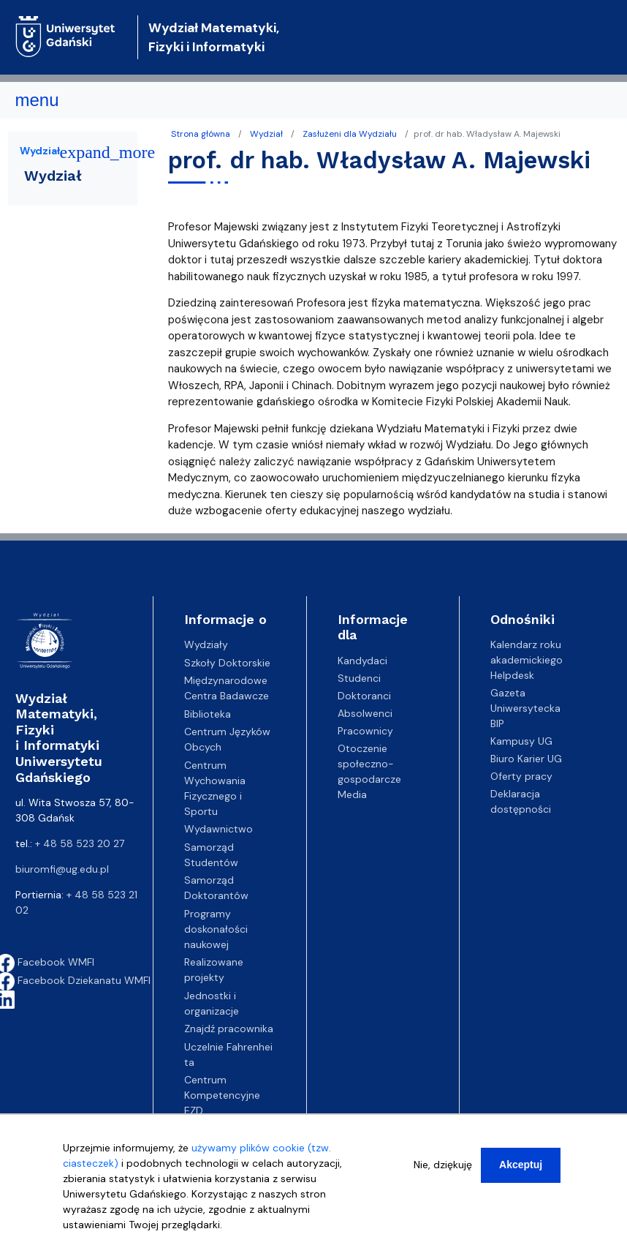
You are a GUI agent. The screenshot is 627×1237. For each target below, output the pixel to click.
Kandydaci (362, 660)
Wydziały (206, 644)
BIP (497, 723)
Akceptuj (520, 1164)
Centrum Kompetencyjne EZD (222, 1095)
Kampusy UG (521, 741)
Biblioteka (207, 714)
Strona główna (200, 134)
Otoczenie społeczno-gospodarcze (369, 764)
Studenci (359, 678)
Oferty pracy (521, 776)
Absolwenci (365, 713)
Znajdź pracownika (228, 1028)
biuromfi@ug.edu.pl (62, 869)
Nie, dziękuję (443, 1164)
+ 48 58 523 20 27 (79, 843)
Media (352, 794)
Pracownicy (365, 730)
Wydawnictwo (218, 828)
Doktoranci (364, 695)
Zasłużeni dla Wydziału (350, 134)
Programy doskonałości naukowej (216, 929)
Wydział (266, 134)
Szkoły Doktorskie (227, 662)
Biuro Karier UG (526, 758)
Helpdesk (512, 675)
